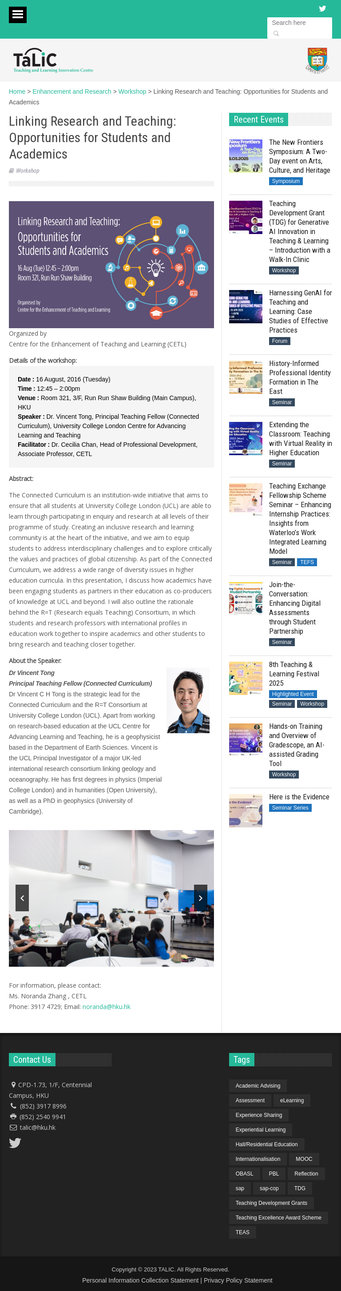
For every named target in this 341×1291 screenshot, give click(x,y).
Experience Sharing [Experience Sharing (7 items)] (259, 1115)
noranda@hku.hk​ (107, 1006)
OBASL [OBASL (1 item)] (245, 1174)
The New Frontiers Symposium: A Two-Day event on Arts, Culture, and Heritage (299, 156)
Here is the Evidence (299, 796)
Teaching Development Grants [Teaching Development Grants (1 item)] (271, 1203)
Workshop (27, 170)
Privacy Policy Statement (238, 1280)
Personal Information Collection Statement (140, 1280)
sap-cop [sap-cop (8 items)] (269, 1188)
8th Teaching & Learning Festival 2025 (294, 673)
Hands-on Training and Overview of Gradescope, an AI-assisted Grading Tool (297, 745)
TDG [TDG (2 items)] (299, 1188)
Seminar (282, 402)
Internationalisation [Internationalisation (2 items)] (258, 1159)
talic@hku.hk (38, 1127)
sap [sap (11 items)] (240, 1188)
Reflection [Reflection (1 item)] (306, 1174)
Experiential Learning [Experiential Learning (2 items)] (261, 1130)
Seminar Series (290, 808)
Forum (280, 341)
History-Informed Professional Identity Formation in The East (300, 377)
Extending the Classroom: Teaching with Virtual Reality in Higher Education (300, 438)
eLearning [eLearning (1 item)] (292, 1100)
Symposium (286, 181)
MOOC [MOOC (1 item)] (304, 1159)
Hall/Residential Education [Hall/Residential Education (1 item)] (267, 1144)
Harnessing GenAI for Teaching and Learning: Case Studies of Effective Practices (300, 311)
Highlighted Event (293, 694)
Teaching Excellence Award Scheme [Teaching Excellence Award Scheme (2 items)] (278, 1218)
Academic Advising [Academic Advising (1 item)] (258, 1086)
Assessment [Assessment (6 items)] (250, 1100)
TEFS (307, 562)
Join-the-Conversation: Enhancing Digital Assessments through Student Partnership (295, 608)
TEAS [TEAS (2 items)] (243, 1232)
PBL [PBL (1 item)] (274, 1174)
